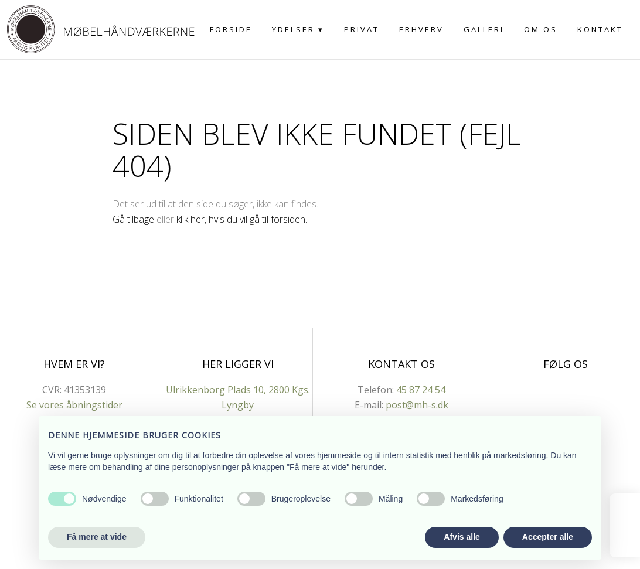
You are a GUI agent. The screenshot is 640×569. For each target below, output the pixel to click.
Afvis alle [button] (461, 536)
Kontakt (600, 29)
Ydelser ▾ (298, 29)
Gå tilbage (133, 219)
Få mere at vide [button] (97, 536)
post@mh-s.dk (417, 404)
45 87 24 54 (420, 389)
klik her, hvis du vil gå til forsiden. (241, 219)
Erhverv (421, 29)
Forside (231, 29)
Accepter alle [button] (547, 536)
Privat (361, 29)
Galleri (484, 29)
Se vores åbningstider (74, 404)
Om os (540, 29)
